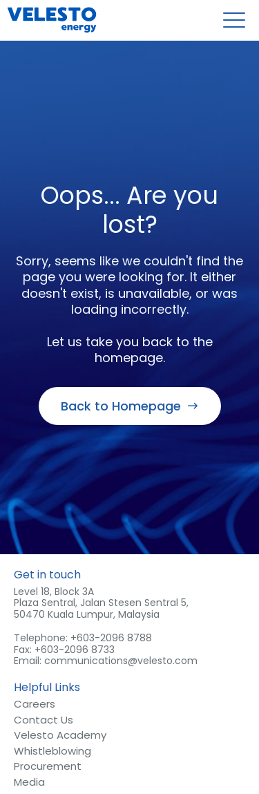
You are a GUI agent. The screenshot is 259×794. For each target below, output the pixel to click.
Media (29, 783)
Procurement (47, 767)
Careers (34, 705)
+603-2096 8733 (75, 649)
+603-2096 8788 (111, 638)
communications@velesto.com (121, 661)
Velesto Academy (60, 736)
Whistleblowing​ (52, 752)
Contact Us (43, 721)
